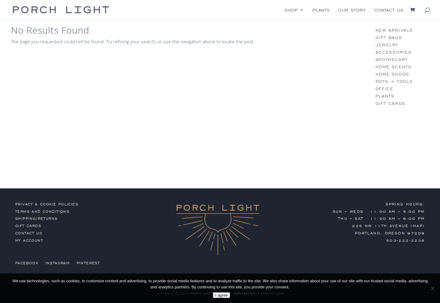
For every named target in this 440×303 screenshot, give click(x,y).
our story (352, 10)
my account (29, 240)
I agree (221, 295)
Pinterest (88, 263)
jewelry (387, 45)
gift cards (391, 103)
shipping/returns (36, 218)
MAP (418, 225)
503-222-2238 (405, 240)
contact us (388, 10)
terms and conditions (42, 211)
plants (321, 10)
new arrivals (394, 30)
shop (291, 10)
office (385, 88)
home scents (394, 67)
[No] (432, 288)
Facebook (26, 263)
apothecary (392, 59)
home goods (392, 74)
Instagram (58, 263)
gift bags (389, 37)
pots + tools (394, 81)
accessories (394, 52)
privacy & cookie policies (46, 204)
